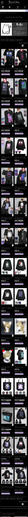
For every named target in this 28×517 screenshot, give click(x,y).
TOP (1, 13)
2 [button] (24, 45)
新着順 (7, 40)
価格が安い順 (19, 40)
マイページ (9, 7)
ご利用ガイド (17, 7)
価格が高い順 (12, 40)
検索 (27, 11)
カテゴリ (5, 13)
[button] (26, 46)
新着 (3, 7)
